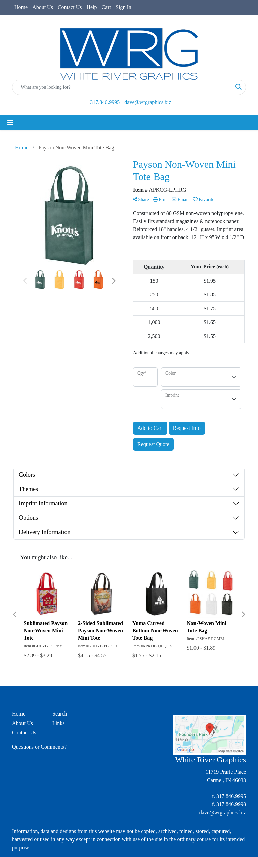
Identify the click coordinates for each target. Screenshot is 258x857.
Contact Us (70, 7)
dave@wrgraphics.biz (147, 102)
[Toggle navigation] (10, 122)
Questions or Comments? (39, 747)
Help (91, 7)
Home (21, 7)
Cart (106, 7)
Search (59, 714)
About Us (42, 7)
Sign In (123, 7)
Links (58, 723)
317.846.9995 (105, 102)
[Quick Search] (122, 87)
